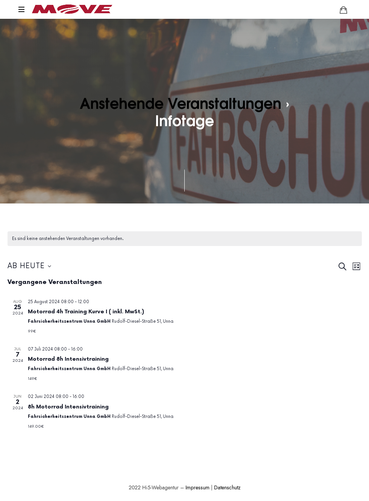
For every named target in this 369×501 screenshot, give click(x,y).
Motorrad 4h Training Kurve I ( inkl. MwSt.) (86, 311)
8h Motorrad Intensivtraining (68, 407)
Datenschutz (227, 487)
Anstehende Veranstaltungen (180, 102)
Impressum (197, 487)
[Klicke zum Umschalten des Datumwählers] (29, 266)
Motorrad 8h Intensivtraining (68, 359)
